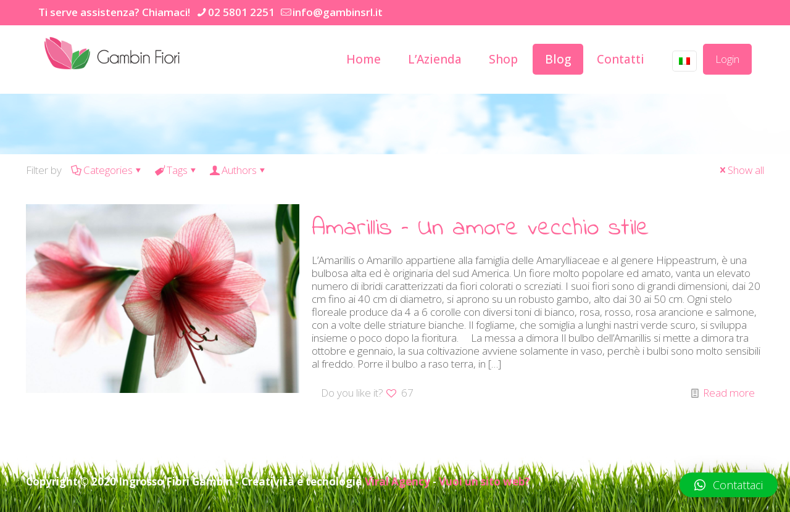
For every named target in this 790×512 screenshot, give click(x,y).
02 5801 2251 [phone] (241, 12)
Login (727, 59)
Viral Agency (397, 481)
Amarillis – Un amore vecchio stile (480, 228)
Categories (107, 170)
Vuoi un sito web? (484, 481)
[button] (729, 485)
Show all (740, 170)
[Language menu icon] (684, 61)
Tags (176, 170)
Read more (729, 393)
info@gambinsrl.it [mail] (338, 12)
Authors (238, 170)
